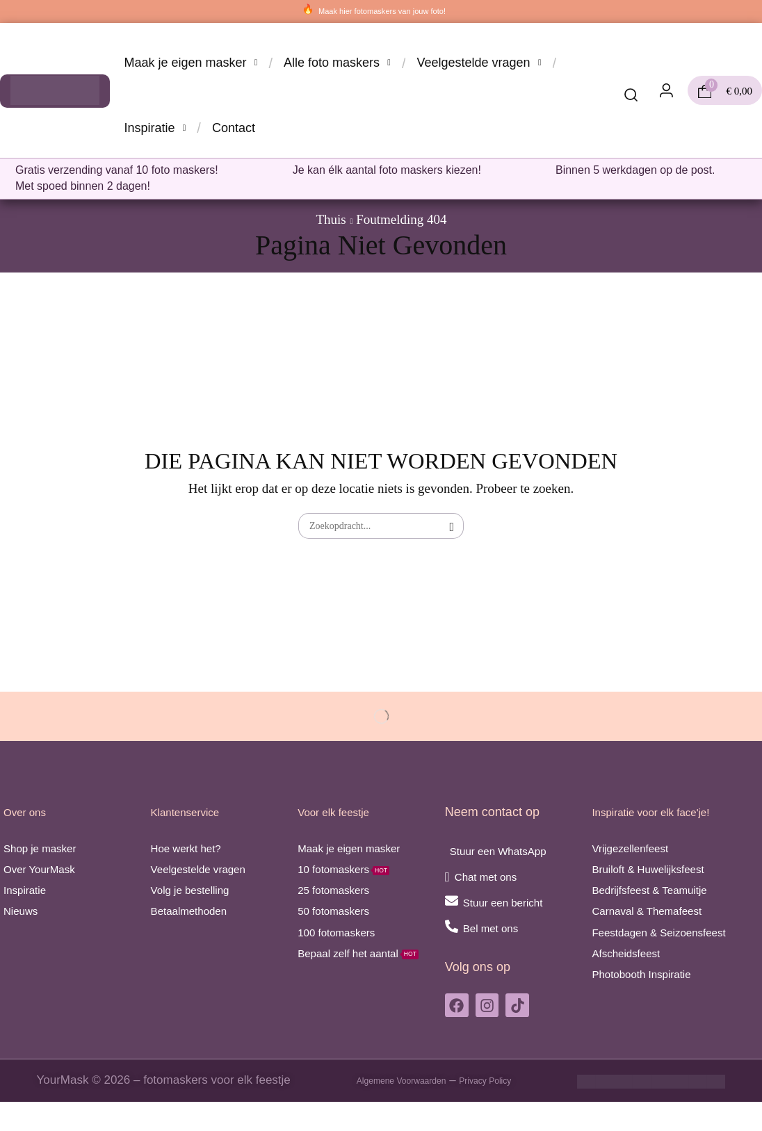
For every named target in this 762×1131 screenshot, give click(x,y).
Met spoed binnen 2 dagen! (82, 186)
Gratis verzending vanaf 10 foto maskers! (116, 170)
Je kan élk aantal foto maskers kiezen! (387, 170)
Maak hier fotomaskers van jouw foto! (382, 11)
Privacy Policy (503, 1109)
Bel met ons (498, 928)
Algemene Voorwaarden (390, 1109)
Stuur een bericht (513, 902)
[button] (631, 96)
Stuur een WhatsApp (511, 851)
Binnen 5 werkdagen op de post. (635, 170)
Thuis (331, 219)
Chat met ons (494, 877)
